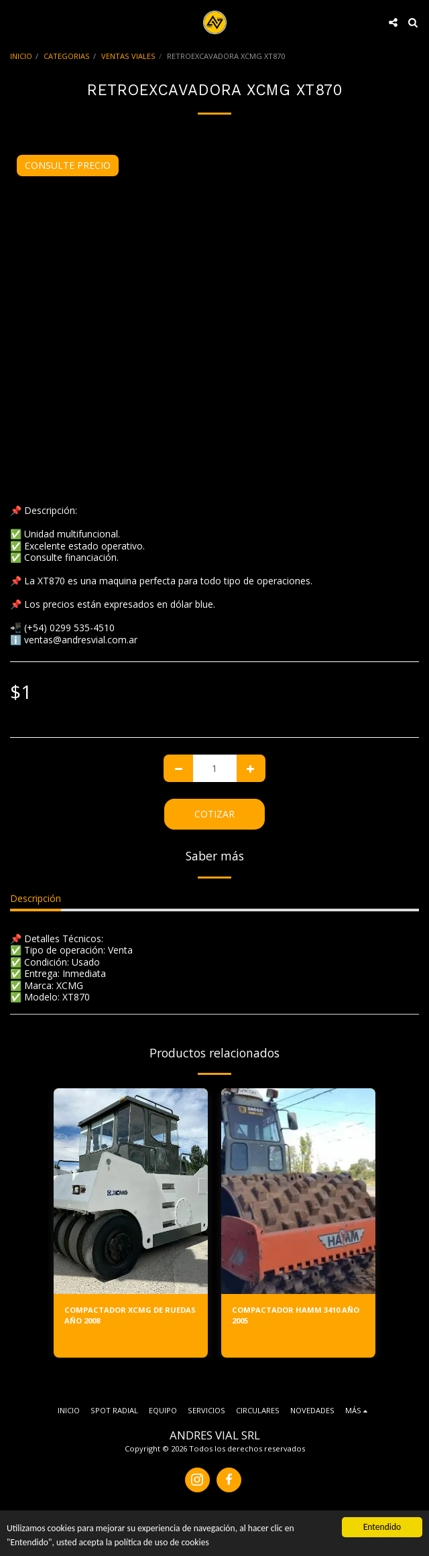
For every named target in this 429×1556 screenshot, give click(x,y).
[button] (14, 22)
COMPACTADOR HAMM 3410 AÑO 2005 (295, 1315)
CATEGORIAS (67, 56)
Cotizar (214, 813)
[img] (131, 1191)
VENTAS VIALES (128, 56)
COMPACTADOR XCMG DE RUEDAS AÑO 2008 (130, 1315)
